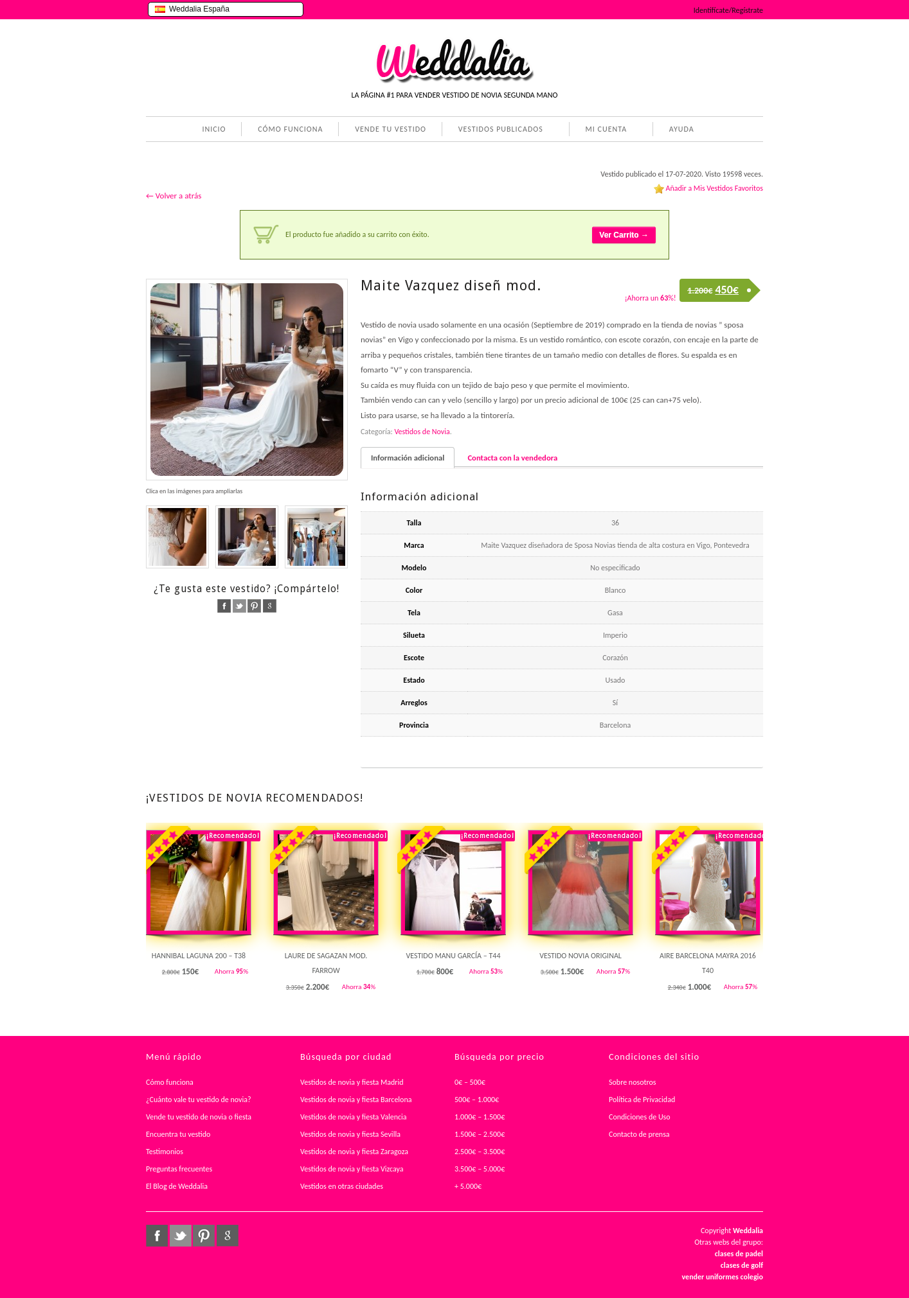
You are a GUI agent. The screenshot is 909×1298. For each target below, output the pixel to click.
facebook (224, 606)
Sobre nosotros (632, 1082)
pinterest (254, 606)
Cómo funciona (170, 1082)
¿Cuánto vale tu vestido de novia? (198, 1099)
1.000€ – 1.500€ (480, 1116)
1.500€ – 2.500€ (480, 1134)
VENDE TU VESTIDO (390, 129)
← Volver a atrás (173, 195)
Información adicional (407, 457)
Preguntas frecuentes (179, 1168)
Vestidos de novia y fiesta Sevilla (350, 1134)
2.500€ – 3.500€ (480, 1151)
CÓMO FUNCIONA (290, 129)
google (269, 606)
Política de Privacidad (642, 1099)
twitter (239, 606)
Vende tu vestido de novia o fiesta (198, 1116)
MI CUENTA (604, 130)
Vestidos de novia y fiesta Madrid (352, 1082)
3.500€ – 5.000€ (480, 1168)
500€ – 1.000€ (477, 1099)
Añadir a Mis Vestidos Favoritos (714, 188)
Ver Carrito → (624, 235)
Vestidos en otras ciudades (341, 1186)
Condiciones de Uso (639, 1116)
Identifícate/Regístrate (728, 10)
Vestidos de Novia (421, 431)
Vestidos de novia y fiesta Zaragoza (354, 1151)
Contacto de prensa (639, 1134)
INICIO (214, 129)
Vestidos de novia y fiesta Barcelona (356, 1099)
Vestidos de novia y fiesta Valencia (353, 1116)
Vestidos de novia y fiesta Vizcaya (352, 1168)
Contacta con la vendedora (512, 457)
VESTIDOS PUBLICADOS (498, 130)
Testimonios (164, 1151)
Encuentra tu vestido (178, 1134)
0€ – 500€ (470, 1082)
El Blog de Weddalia (177, 1186)
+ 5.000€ (468, 1186)
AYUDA (679, 130)
